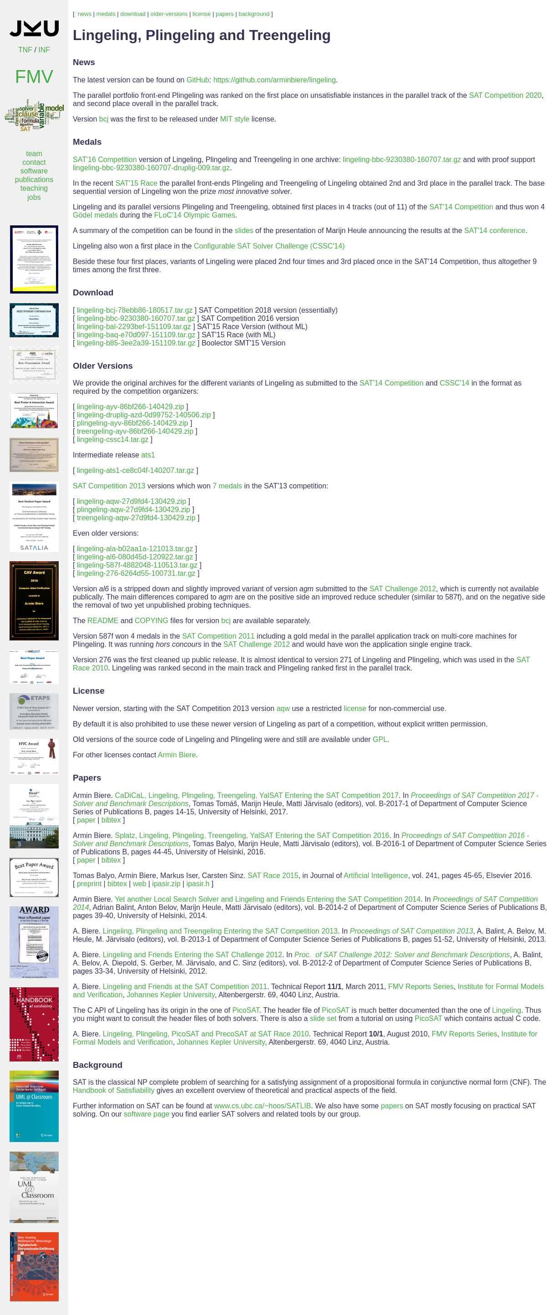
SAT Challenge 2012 (403, 589)
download (133, 13)
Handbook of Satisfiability (114, 1090)
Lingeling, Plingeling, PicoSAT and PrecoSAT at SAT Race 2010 (206, 1034)
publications (34, 179)
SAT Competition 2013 (109, 486)
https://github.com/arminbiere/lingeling (274, 80)
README (102, 620)
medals (106, 13)
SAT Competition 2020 (505, 95)
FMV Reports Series (421, 986)
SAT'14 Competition (462, 207)
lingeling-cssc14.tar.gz (112, 439)
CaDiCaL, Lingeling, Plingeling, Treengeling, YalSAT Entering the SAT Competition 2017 (257, 795)
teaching (34, 188)
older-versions (169, 13)
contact (34, 162)
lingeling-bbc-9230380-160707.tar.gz (402, 159)
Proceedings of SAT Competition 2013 (411, 931)
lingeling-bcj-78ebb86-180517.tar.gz (134, 310)
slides (244, 230)
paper (86, 820)
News (84, 62)
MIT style (235, 119)
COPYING (151, 620)
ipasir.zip (166, 884)
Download (93, 292)
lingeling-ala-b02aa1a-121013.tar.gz (135, 549)
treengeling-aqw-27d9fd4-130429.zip (136, 518)
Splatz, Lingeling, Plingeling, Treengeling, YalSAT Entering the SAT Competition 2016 (252, 835)
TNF (25, 50)
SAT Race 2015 (273, 875)
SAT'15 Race (136, 183)
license (201, 13)
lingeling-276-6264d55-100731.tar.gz (136, 573)
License (89, 691)
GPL (380, 739)
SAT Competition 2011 (218, 636)
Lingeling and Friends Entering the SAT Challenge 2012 (192, 955)
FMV (34, 76)
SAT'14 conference (494, 230)
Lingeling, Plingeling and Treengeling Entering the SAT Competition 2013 (220, 931)
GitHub (198, 80)
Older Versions (103, 366)
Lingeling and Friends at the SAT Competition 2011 (185, 986)
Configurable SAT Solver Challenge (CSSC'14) (269, 246)
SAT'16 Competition (105, 159)
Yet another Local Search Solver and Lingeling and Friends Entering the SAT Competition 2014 (267, 899)
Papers (87, 777)
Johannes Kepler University (171, 995)
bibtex (111, 820)
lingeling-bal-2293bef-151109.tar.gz (134, 326)
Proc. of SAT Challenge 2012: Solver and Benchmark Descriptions (402, 955)
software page (147, 1114)
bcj (103, 119)
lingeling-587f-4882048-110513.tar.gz (137, 565)
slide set (323, 1018)
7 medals (227, 486)
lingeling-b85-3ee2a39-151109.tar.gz (136, 343)
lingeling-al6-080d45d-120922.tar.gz (135, 557)
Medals (87, 142)
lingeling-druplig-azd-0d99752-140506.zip (144, 415)
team (34, 153)
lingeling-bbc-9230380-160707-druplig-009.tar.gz (151, 168)
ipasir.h (198, 884)
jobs (34, 197)
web (139, 884)
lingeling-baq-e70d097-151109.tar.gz (136, 335)
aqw (283, 708)
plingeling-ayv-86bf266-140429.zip (132, 423)
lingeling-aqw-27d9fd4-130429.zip (131, 501)
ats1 (148, 455)
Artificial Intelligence (376, 875)
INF (44, 50)
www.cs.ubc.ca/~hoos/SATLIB (262, 1106)
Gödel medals (95, 215)
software (34, 171)
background (253, 13)
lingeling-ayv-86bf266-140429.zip (130, 407)
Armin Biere (177, 755)
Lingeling (506, 1010)
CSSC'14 (454, 383)
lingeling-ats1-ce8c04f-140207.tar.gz (135, 470)
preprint (89, 884)
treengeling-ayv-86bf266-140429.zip (135, 431)
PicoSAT (245, 1010)
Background (97, 1065)
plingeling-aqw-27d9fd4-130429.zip (133, 509)
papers (225, 13)
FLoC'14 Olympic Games (194, 215)
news (84, 13)
